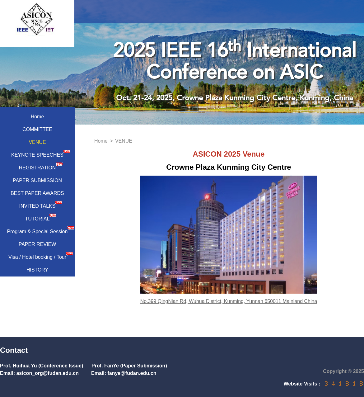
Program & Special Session (40, 230)
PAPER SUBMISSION (37, 180)
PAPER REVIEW (37, 244)
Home (37, 116)
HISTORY (37, 269)
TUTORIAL (41, 217)
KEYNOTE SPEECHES (40, 153)
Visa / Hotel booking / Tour (40, 256)
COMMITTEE (37, 129)
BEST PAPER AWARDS (37, 193)
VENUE (37, 142)
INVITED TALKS (41, 205)
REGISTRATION (41, 166)
